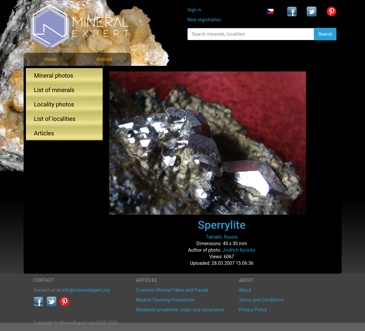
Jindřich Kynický (238, 250)
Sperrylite (222, 224)
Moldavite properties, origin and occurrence (180, 309)
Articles (104, 59)
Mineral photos (53, 75)
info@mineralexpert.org (86, 290)
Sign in (194, 9)
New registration (204, 19)
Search (325, 34)
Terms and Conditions (261, 299)
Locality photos (54, 104)
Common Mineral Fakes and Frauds (172, 290)
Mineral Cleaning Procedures (165, 299)
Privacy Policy (253, 309)
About (245, 290)
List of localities (54, 118)
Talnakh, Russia (222, 237)
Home (50, 59)
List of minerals (54, 90)
